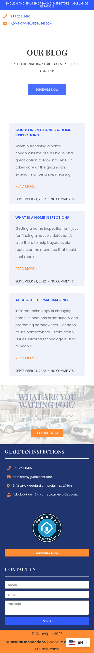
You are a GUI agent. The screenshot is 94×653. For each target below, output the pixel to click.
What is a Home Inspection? (42, 217)
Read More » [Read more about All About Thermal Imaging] (26, 358)
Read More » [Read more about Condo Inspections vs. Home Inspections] (26, 186)
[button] (82, 19)
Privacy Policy (47, 649)
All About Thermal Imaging (41, 299)
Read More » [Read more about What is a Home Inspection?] (26, 268)
